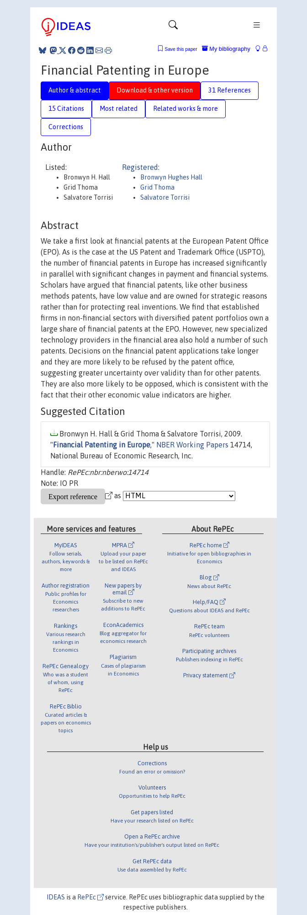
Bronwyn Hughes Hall (171, 177)
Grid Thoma (157, 187)
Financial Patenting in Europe (101, 445)
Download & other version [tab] (154, 90)
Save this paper (181, 49)
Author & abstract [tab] (74, 90)
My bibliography (226, 48)
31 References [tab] (229, 90)
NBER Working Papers (192, 445)
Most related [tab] (119, 108)
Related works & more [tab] (185, 108)
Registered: (140, 167)
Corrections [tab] (65, 127)
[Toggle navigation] (173, 27)
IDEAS (56, 897)
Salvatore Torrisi (165, 197)
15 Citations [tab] (66, 108)
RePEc (90, 897)
